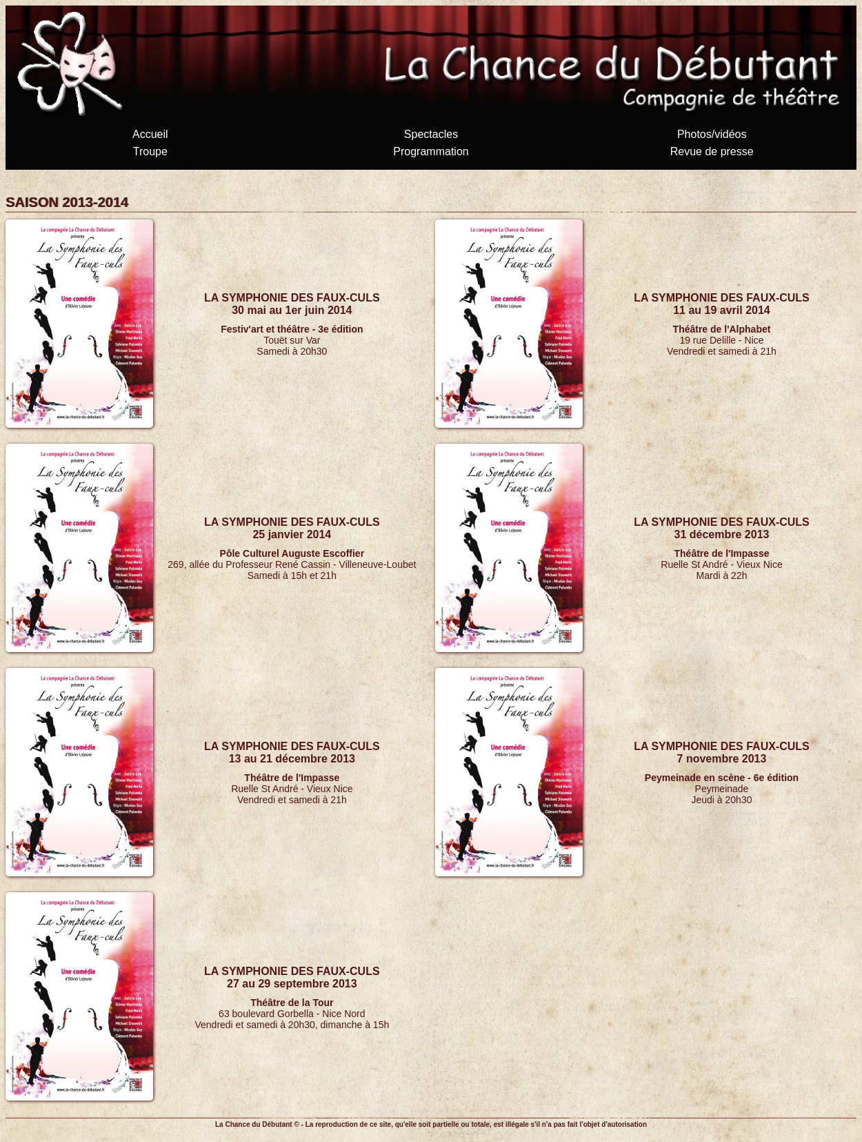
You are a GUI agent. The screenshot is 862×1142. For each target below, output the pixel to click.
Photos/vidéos (712, 134)
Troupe (150, 151)
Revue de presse (712, 151)
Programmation (430, 151)
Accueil (150, 134)
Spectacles (431, 134)
